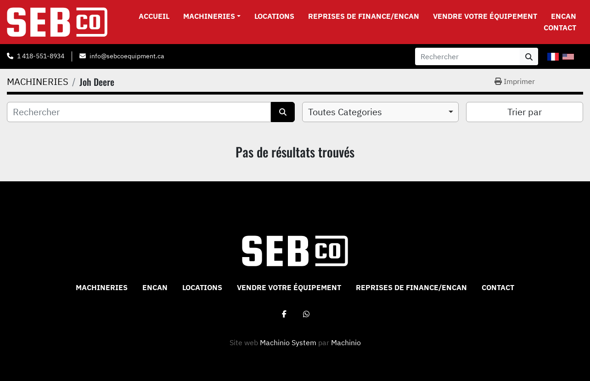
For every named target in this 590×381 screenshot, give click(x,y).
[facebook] (284, 314)
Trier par (524, 112)
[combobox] (380, 112)
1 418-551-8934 (40, 56)
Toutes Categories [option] (345, 112)
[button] (212, 16)
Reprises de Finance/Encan (363, 16)
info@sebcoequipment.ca (127, 56)
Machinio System (288, 342)
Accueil (154, 16)
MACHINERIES (209, 16)
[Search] (467, 56)
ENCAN (563, 16)
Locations (274, 16)
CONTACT (560, 27)
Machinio (346, 342)
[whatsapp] (306, 314)
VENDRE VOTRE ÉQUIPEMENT (485, 16)
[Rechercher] (139, 112)
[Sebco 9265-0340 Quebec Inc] (295, 250)
